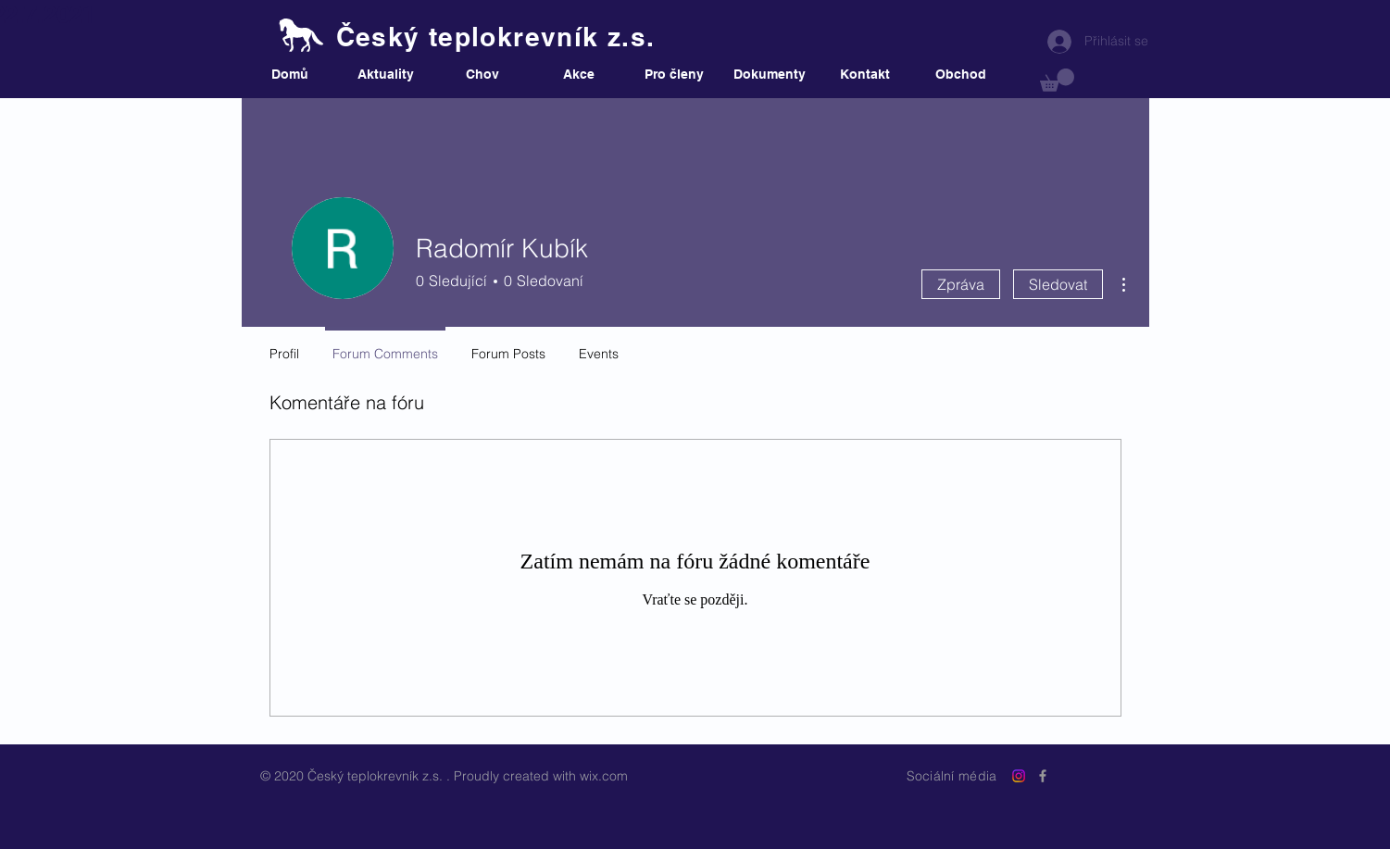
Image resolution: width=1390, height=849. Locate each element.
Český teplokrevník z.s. (496, 36)
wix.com (604, 776)
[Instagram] (1018, 776)
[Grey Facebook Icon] (1042, 776)
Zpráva (960, 284)
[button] (1057, 80)
